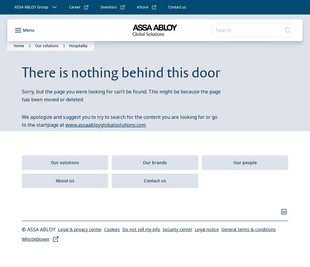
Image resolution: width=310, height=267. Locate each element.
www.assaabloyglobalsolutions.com (105, 125)
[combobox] (253, 30)
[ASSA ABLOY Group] (36, 7)
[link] (79, 7)
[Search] (288, 30)
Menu (29, 30)
